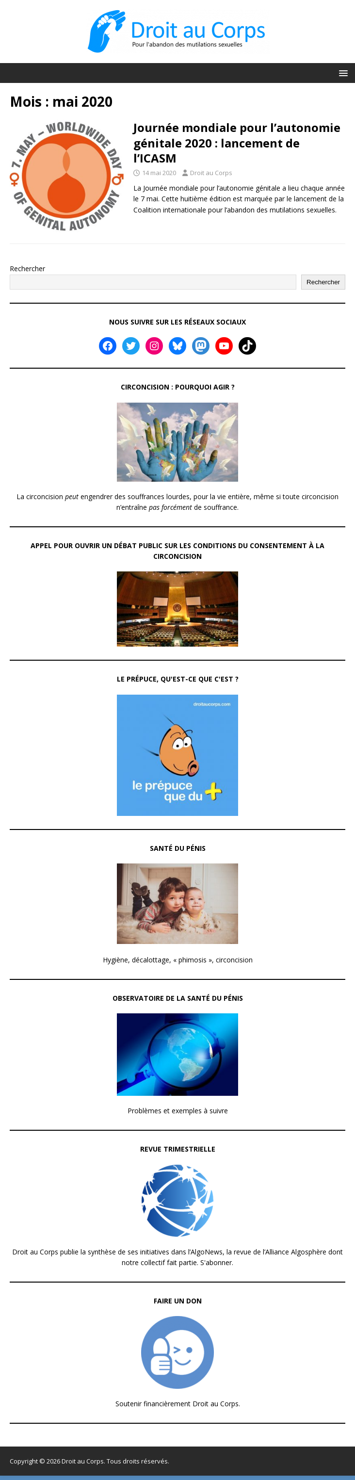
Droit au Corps (211, 172)
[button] (342, 72)
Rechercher (27, 268)
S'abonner (216, 1262)
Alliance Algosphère (295, 1251)
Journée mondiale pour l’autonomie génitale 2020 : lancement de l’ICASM (236, 142)
